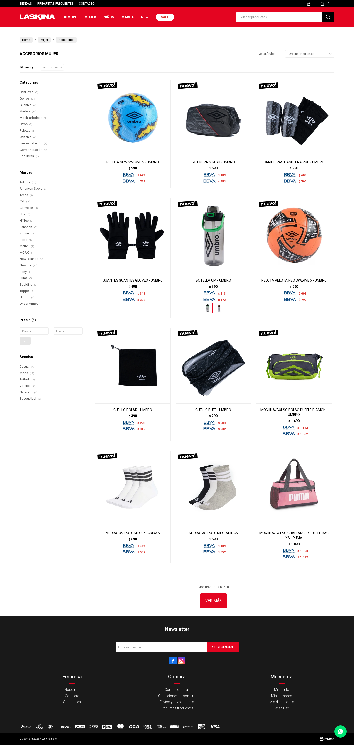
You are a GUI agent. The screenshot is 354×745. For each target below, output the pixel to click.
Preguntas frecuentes (55, 3)
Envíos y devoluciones (177, 702)
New (144, 17)
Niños (108, 17)
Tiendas (26, 3)
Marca (127, 17)
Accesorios (50, 67)
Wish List (282, 708)
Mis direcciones (281, 702)
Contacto (87, 3)
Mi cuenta (281, 690)
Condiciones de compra (176, 696)
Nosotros (72, 690)
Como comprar (177, 690)
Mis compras (281, 696)
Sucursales (72, 702)
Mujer (90, 17)
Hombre (69, 17)
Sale (165, 17)
